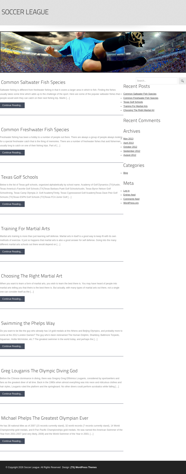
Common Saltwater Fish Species (139, 94)
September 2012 (131, 151)
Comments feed (131, 199)
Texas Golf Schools (133, 102)
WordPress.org (131, 203)
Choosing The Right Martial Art (138, 110)
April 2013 (128, 143)
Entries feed (129, 194)
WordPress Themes (86, 467)
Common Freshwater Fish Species (140, 98)
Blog (125, 173)
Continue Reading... (12, 105)
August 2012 (129, 155)
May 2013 (128, 138)
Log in (126, 190)
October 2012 (130, 147)
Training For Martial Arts (135, 106)
